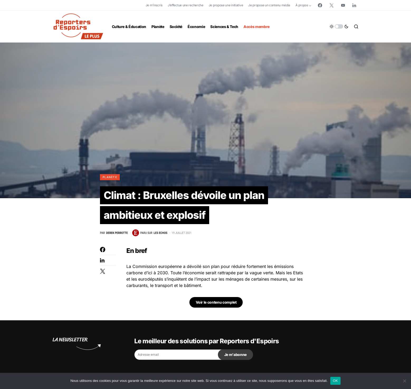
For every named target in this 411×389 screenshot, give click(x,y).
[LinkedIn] (354, 5)
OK (335, 381)
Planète (110, 177)
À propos (301, 5)
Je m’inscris (154, 5)
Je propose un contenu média (269, 5)
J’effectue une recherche (185, 5)
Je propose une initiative (226, 5)
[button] (338, 26)
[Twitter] (331, 5)
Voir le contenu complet (216, 302)
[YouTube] (343, 5)
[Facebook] (320, 5)
